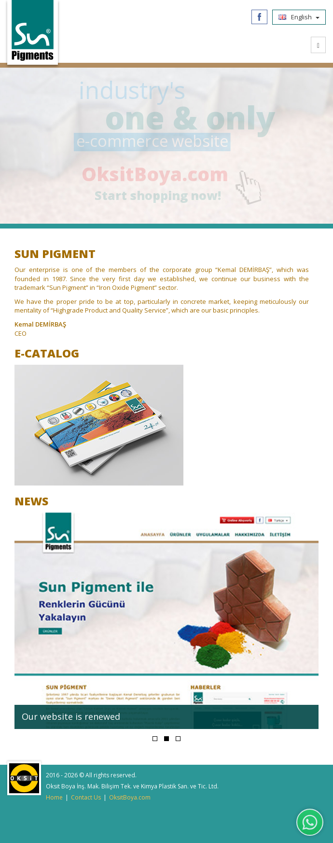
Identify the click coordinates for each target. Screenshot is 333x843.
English (298, 17)
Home (54, 797)
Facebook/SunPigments (259, 17)
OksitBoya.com (165, 173)
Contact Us (86, 797)
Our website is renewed (71, 716)
